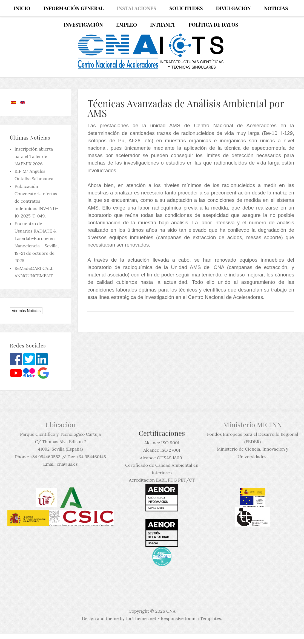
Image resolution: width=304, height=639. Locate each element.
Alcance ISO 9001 (161, 442)
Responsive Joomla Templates (191, 618)
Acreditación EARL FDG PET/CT (162, 480)
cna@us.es (67, 464)
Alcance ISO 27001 (161, 450)
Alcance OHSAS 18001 (162, 457)
